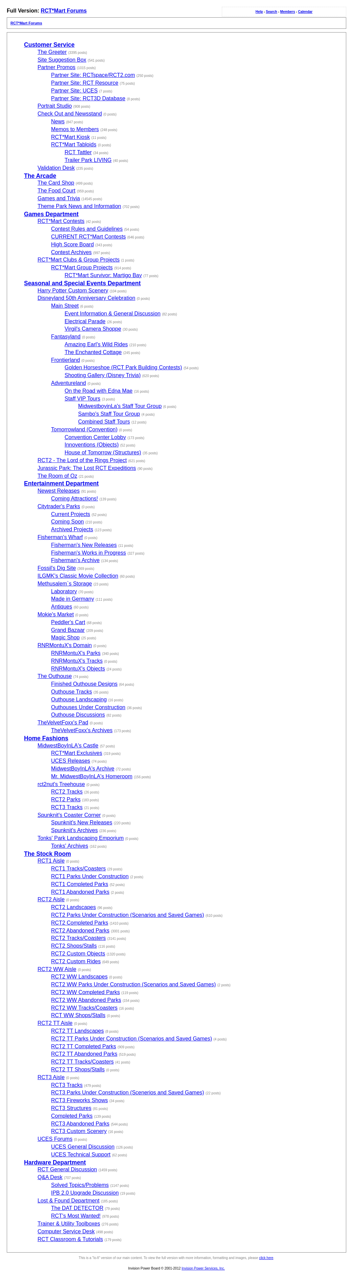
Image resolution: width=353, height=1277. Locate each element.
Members (287, 12)
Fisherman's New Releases (84, 545)
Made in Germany (72, 599)
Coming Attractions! (74, 498)
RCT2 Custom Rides (76, 961)
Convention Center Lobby (95, 437)
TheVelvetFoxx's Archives (82, 730)
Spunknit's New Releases (81, 822)
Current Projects (70, 514)
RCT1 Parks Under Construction (89, 876)
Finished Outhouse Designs (84, 684)
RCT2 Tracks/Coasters (78, 938)
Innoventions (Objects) (92, 445)
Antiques (61, 607)
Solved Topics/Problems (80, 1185)
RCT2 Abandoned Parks (80, 930)
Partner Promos (56, 67)
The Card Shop (56, 183)
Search (271, 12)
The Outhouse (55, 676)
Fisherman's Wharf (60, 537)
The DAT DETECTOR (77, 1208)
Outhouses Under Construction (88, 707)
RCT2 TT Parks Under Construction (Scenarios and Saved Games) (131, 1039)
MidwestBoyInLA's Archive (82, 768)
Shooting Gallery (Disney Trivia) (103, 375)
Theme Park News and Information (79, 206)
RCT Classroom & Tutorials (70, 1239)
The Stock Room (47, 853)
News (58, 121)
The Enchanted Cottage (93, 352)
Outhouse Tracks (71, 692)
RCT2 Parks (65, 799)
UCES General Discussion (83, 1147)
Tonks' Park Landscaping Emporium (81, 838)
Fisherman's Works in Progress (88, 553)
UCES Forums (55, 1139)
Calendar (305, 12)
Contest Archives (71, 252)
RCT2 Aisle (51, 899)
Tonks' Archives (69, 846)
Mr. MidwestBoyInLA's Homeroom (91, 776)
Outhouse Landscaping (79, 699)
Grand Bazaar (68, 630)
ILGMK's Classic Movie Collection (78, 576)
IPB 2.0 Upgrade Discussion (85, 1193)
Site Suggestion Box (62, 60)
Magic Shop (65, 637)
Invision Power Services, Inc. (203, 1268)
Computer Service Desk (66, 1231)
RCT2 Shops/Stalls (74, 946)
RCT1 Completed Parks (79, 884)
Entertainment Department (61, 483)
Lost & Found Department (68, 1200)
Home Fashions (46, 738)
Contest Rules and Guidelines (87, 229)
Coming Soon (67, 521)
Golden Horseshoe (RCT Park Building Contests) (123, 367)
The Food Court (56, 190)
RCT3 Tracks (67, 807)
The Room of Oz (57, 476)
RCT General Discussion (67, 1169)
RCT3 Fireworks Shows (79, 1100)
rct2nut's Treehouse (61, 784)
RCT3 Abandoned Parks (80, 1124)
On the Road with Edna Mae (99, 391)
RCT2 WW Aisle (57, 969)
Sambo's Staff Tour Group (109, 414)
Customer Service (49, 44)
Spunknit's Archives (74, 830)
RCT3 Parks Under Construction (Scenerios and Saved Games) (127, 1092)
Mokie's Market (56, 614)
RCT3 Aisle (51, 1077)
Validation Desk (56, 168)
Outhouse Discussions (78, 715)
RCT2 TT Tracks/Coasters (82, 1062)
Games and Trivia (59, 198)
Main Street (65, 306)
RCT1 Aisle (51, 861)
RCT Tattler (78, 152)
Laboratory (64, 591)
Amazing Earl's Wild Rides (96, 344)
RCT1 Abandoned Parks (80, 892)
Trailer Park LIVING (88, 160)
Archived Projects (72, 529)
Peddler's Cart (68, 622)
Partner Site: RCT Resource (84, 83)
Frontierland (65, 360)
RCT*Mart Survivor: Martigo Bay (103, 275)
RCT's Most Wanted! (76, 1216)
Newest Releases (59, 491)
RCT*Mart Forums (64, 11)
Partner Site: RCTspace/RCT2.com (93, 75)
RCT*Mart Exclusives (76, 753)
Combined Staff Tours (104, 422)
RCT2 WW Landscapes (79, 977)
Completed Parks (72, 1116)
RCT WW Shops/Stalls (78, 1015)
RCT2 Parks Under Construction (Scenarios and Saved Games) (127, 915)
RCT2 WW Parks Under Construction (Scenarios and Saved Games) (133, 984)
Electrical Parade (85, 321)
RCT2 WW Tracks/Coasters (84, 1008)
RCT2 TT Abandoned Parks (84, 1054)
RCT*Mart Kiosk (70, 137)
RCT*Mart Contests (61, 221)
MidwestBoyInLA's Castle (68, 745)
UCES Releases (70, 761)
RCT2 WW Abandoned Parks (86, 1000)
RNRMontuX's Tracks (76, 661)
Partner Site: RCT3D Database (88, 98)
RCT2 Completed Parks (79, 923)
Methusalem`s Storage (65, 583)
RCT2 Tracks (67, 792)
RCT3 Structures (71, 1108)
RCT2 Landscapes (73, 907)
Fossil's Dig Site (57, 568)
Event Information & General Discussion (113, 313)
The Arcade (40, 175)
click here (266, 1258)
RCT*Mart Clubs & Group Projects (79, 260)
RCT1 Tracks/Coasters (78, 868)
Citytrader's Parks (59, 506)
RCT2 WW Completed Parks (85, 992)
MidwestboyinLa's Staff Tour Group (120, 406)
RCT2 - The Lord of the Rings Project (82, 460)
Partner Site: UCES (74, 91)
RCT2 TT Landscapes (77, 1031)
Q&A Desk (50, 1177)
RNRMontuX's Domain (65, 645)
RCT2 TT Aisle (55, 1023)
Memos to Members (75, 129)
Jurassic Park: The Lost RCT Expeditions (87, 468)
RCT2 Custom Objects (78, 953)
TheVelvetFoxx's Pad (63, 722)
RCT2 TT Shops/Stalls (78, 1069)
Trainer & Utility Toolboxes (69, 1224)
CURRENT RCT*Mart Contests (88, 237)
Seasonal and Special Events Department (82, 283)
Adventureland (68, 383)
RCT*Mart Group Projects (82, 267)
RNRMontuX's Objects (78, 669)
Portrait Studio (55, 106)
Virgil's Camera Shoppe (93, 329)
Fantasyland (65, 336)
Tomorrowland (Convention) (84, 429)
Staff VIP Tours (82, 398)
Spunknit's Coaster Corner (69, 815)
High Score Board (72, 244)
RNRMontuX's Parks (75, 653)
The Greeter (52, 52)
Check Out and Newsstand (70, 114)
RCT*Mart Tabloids (73, 144)
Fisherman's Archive (75, 560)
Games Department (51, 214)
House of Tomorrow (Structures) (103, 452)
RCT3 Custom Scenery (79, 1131)
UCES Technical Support (81, 1154)
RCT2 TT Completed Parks (83, 1046)
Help (259, 12)
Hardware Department (55, 1162)
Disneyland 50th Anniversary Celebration (86, 298)
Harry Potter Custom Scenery (73, 290)
